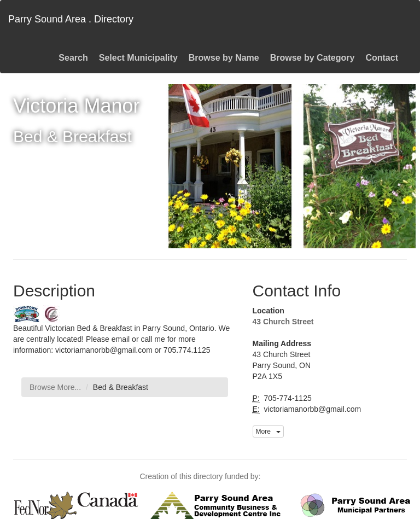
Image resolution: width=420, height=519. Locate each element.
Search (73, 57)
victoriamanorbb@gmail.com (311, 409)
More (268, 431)
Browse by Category (312, 57)
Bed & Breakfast (120, 387)
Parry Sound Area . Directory (70, 19)
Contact (381, 57)
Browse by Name (224, 57)
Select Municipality (138, 57)
